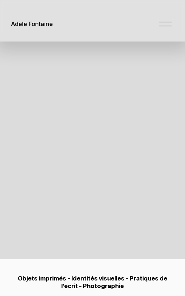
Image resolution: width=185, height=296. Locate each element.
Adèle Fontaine (32, 23)
